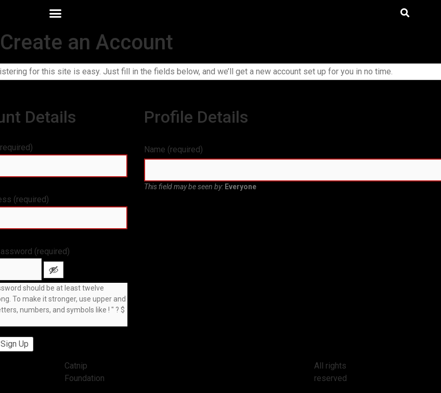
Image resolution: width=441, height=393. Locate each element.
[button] (55, 13)
